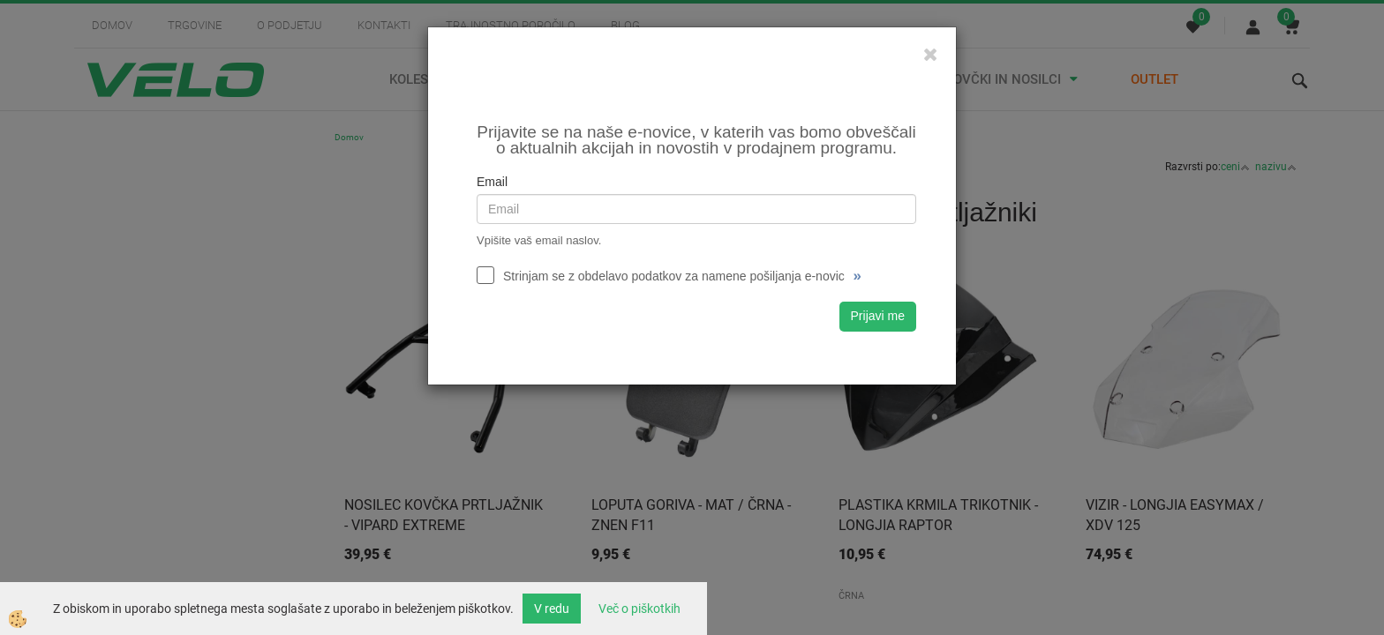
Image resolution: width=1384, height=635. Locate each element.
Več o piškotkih (639, 608)
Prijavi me (878, 316)
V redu (551, 608)
